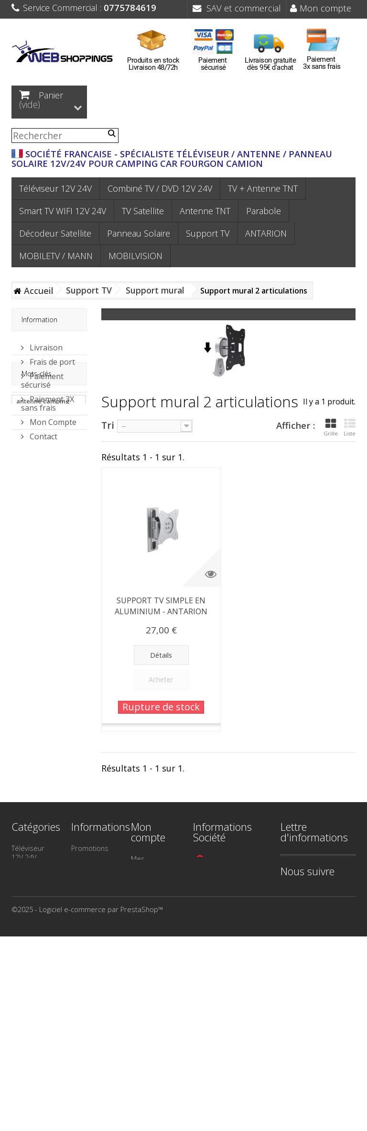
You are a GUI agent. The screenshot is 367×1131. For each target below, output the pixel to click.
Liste (350, 427)
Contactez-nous (88, 909)
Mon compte (320, 8)
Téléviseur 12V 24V (55, 188)
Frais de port (51, 358)
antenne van (35, 667)
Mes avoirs (148, 880)
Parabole (263, 211)
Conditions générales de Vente (92, 958)
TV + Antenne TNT (263, 188)
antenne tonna (38, 639)
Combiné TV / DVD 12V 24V (160, 188)
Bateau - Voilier (24, 1005)
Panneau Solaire (138, 233)
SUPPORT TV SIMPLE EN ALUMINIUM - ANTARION (161, 606)
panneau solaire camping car (40, 606)
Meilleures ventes (88, 887)
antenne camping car (43, 497)
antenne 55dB (37, 653)
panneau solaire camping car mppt (44, 584)
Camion (23, 1022)
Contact (42, 432)
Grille (331, 427)
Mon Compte (52, 418)
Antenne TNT (205, 211)
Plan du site (89, 1015)
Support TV (207, 233)
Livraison (45, 343)
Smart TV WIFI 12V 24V (62, 211)
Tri (107, 425)
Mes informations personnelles (152, 924)
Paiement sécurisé (42, 376)
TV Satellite (143, 211)
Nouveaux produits (87, 865)
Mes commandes (151, 863)
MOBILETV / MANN (56, 255)
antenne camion (40, 624)
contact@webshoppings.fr (240, 908)
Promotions (89, 848)
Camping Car (31, 987)
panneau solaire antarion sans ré (40, 563)
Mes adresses (146, 898)
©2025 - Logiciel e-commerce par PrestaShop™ (87, 1104)
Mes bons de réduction (152, 951)
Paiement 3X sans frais (47, 399)
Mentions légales (86, 931)
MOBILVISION (135, 255)
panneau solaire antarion (40, 519)
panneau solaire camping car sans (42, 541)
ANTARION (266, 233)
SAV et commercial (237, 8)
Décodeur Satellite (55, 233)
